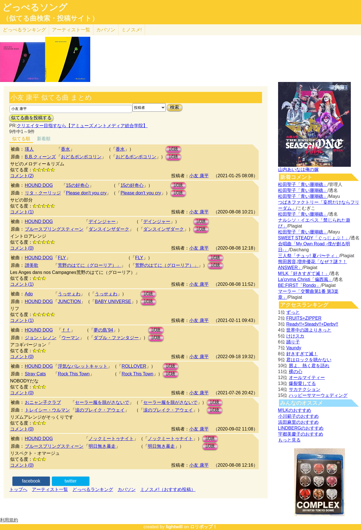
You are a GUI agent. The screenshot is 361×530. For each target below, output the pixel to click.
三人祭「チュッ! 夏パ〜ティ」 (308, 255)
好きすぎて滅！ (302, 353)
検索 (174, 107)
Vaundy (293, 347)
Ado (29, 293)
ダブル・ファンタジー (116, 337)
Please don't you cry (86, 193)
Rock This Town (73, 373)
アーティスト (71, 30)
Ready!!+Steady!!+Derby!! (312, 324)
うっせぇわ (69, 293)
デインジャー (102, 221)
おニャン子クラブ (43, 402)
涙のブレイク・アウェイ (100, 410)
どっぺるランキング (92, 489)
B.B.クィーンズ (40, 156)
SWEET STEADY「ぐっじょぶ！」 (313, 237)
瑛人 (29, 149)
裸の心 (295, 371)
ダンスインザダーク (109, 229)
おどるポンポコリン (81, 156)
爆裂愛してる (302, 383)
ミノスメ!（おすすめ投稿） (167, 489)
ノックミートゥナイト (111, 438)
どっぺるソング (34, 7)
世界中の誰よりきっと (308, 330)
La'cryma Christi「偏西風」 (305, 279)
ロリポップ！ (203, 526)
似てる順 (21, 138)
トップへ (18, 489)
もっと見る (289, 440)
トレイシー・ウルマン (47, 410)
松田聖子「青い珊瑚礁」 (303, 184)
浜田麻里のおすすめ (298, 422)
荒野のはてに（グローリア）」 (89, 265)
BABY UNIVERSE (113, 301)
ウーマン (70, 337)
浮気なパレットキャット (82, 366)
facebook (31, 481)
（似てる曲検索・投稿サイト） (50, 18)
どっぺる (24, 30)
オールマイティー (307, 377)
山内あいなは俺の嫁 (298, 169)
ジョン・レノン (40, 337)
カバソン (105, 30)
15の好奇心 (77, 185)
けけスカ (295, 336)
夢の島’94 (103, 330)
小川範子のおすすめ (298, 416)
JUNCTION (69, 301)
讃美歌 (31, 265)
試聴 (173, 149)
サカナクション (304, 389)
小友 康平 (198, 175)
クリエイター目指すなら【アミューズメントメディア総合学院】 (82, 125)
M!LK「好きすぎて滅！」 (303, 273)
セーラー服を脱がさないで (102, 402)
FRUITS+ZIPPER (304, 318)
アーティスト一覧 (50, 489)
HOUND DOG (39, 185)
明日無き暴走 (102, 446)
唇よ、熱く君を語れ (309, 365)
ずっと (293, 312)
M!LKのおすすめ (294, 410)
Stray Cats (35, 373)
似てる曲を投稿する (31, 117)
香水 (65, 149)
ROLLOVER (134, 366)
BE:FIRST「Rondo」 (299, 285)
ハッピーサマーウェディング (318, 395)
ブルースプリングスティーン (54, 229)
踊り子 (293, 341)
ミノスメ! (131, 30)
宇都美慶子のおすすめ (300, 434)
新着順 (43, 138)
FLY (62, 257)
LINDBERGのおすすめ (301, 428)
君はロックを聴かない (308, 359)
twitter (71, 481)
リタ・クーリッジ (43, 193)
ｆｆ (66, 330)
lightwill (174, 526)
